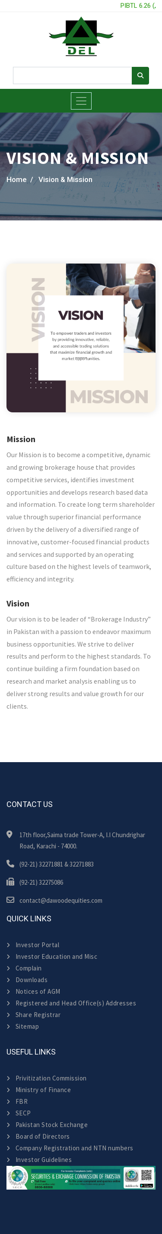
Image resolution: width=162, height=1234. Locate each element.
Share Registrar (33, 1015)
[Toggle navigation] (81, 101)
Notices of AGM (33, 991)
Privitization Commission (46, 1078)
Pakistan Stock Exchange (47, 1125)
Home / (19, 179)
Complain (24, 968)
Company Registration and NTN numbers (69, 1148)
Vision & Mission (65, 179)
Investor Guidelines (39, 1160)
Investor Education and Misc (51, 956)
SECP (18, 1113)
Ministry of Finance (38, 1090)
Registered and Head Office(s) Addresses (71, 1003)
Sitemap (22, 1026)
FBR (17, 1101)
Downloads (27, 980)
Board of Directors (38, 1136)
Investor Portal (32, 945)
